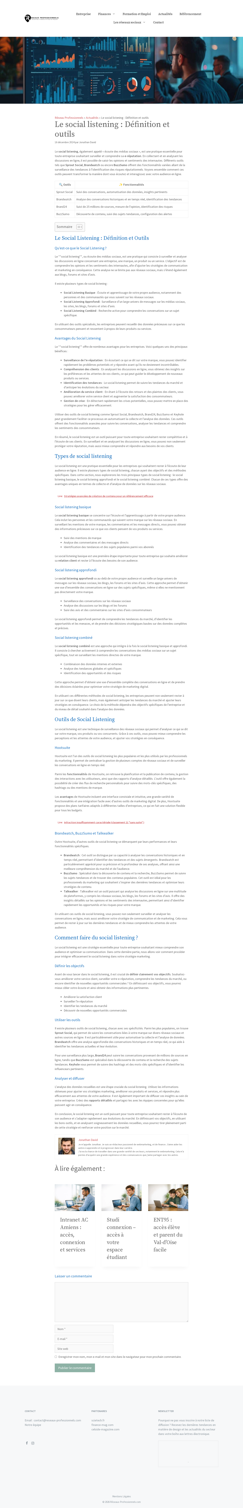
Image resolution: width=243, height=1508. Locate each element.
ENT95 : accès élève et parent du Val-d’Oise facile (168, 1235)
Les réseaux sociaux (131, 22)
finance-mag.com (102, 1425)
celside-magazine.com (105, 1429)
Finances (108, 14)
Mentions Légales (121, 1496)
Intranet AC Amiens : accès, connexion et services (74, 1235)
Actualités (165, 14)
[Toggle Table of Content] (77, 227)
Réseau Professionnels (69, 118)
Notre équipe (33, 1425)
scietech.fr (98, 1420)
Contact (158, 22)
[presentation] (75, 1197)
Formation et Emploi (137, 14)
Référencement (190, 14)
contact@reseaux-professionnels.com (57, 1420)
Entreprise (83, 14)
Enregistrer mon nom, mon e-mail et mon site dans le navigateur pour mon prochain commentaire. (119, 1357)
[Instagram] (33, 1443)
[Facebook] (27, 1443)
